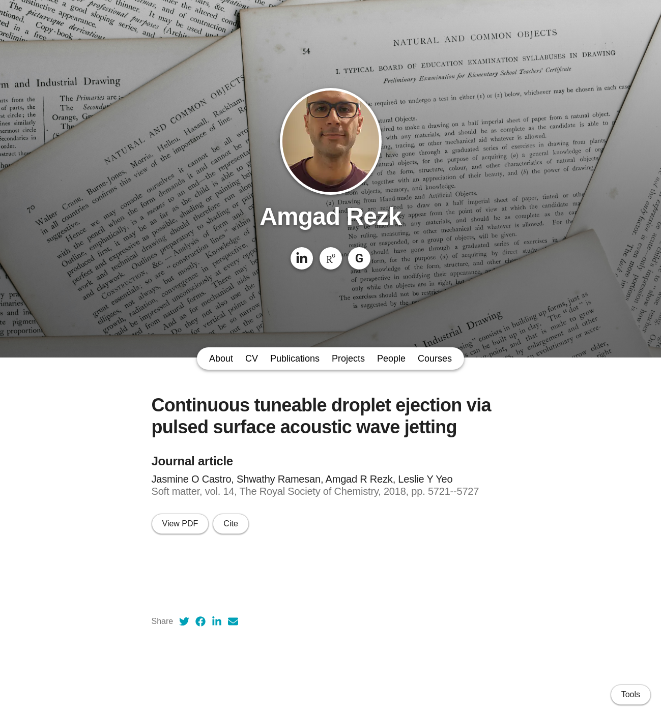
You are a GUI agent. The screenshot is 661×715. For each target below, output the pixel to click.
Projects (348, 358)
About (221, 358)
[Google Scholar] (359, 258)
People (391, 358)
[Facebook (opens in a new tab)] (200, 621)
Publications (295, 358)
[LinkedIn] (302, 258)
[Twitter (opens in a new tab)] (184, 621)
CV (251, 358)
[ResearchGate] (331, 258)
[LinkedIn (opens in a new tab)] (217, 621)
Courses (435, 358)
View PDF (180, 523)
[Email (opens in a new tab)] (233, 621)
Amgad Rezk (330, 216)
